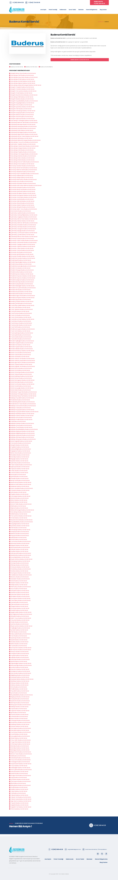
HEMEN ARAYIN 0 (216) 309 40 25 (99, 2)
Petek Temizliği (53, 9)
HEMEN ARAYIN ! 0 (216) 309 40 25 (79, 59)
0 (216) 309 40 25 (18, 2)
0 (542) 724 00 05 (34, 2)
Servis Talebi (72, 9)
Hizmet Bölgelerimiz (91, 9)
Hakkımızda (63, 9)
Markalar (81, 9)
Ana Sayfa (43, 9)
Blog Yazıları (103, 9)
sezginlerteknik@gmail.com (74, 849)
